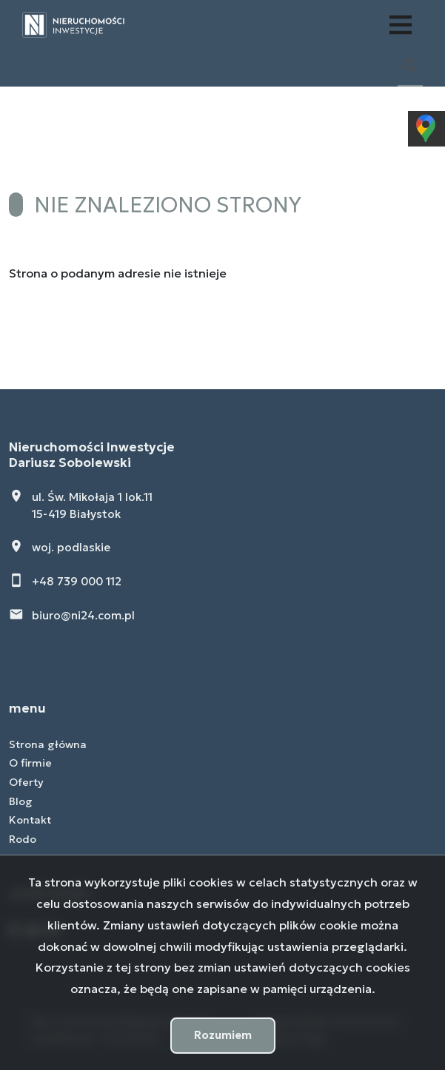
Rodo (22, 839)
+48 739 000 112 (76, 581)
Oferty (26, 782)
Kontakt (30, 820)
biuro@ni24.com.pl (83, 615)
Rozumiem (223, 1035)
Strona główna (48, 744)
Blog (21, 801)
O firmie (30, 763)
